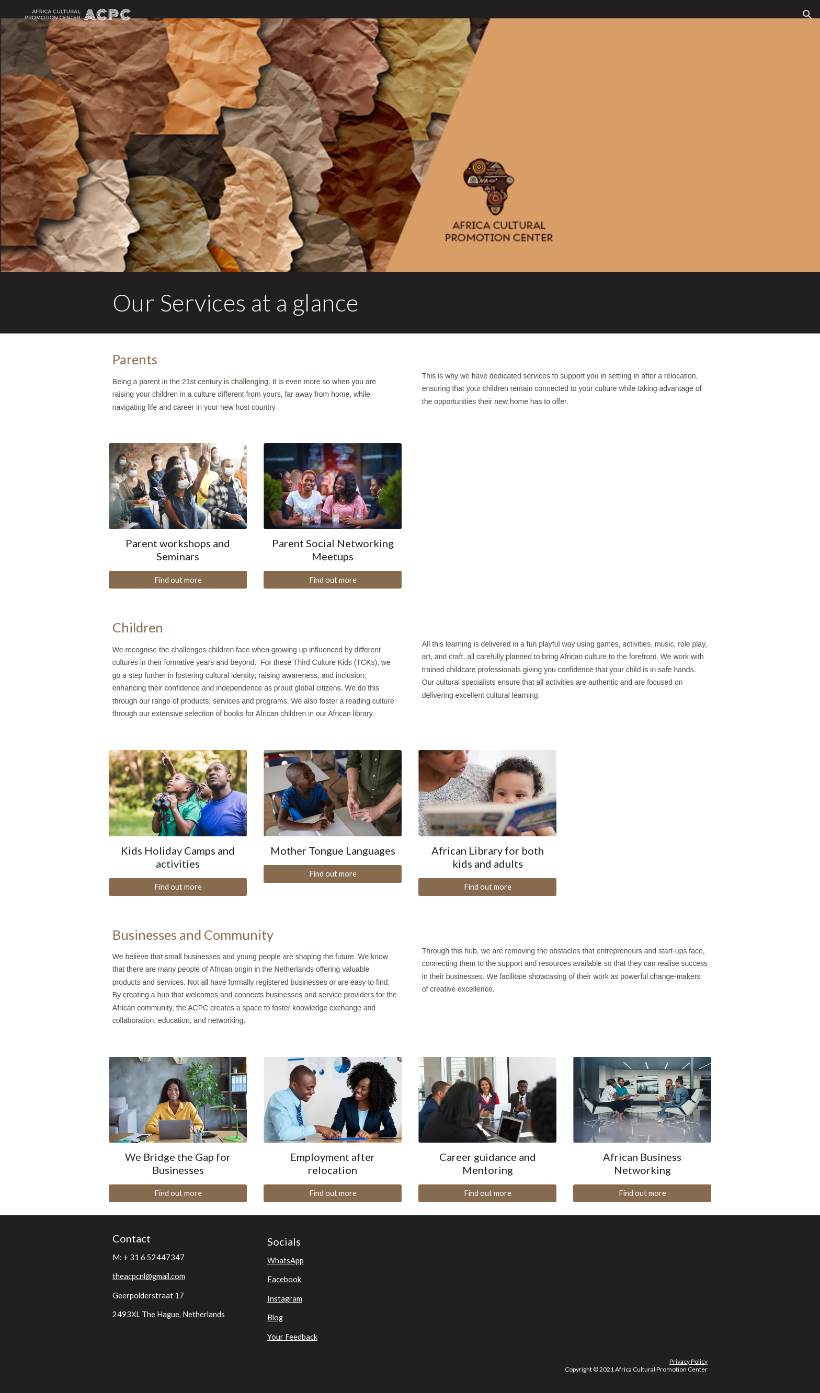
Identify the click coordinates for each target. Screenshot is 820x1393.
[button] (807, 14)
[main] (410, 302)
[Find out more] (178, 580)
